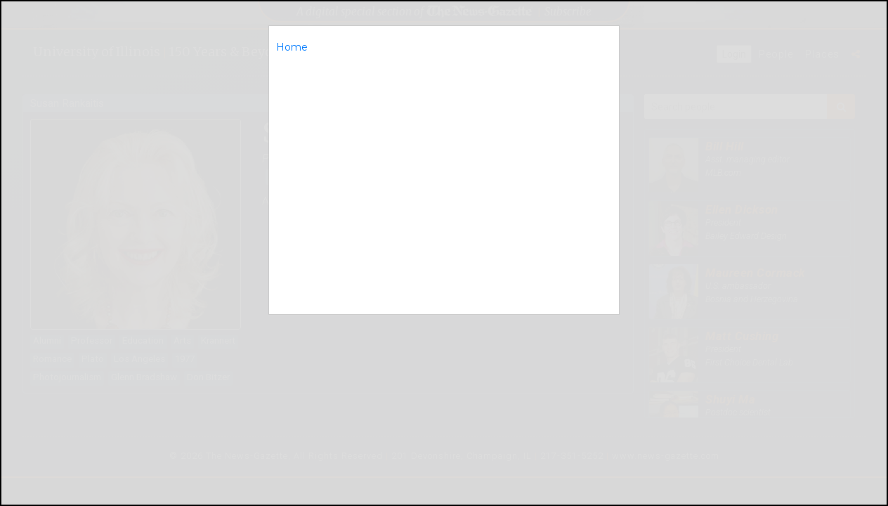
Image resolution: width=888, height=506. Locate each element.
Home (292, 47)
